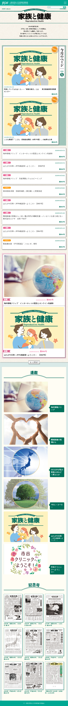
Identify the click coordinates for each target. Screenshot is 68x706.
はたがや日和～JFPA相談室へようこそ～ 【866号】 (24, 166)
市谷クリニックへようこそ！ (56, 569)
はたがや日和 (57, 538)
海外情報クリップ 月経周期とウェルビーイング (22, 179)
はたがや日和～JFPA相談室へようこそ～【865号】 (23, 204)
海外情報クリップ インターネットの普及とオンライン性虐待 (28, 153)
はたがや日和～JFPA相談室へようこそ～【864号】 (23, 231)
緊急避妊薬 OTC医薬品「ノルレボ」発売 (20, 244)
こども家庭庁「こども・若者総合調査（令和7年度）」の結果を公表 (28, 139)
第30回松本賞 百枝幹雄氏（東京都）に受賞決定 (22, 191)
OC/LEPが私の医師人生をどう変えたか (57, 472)
